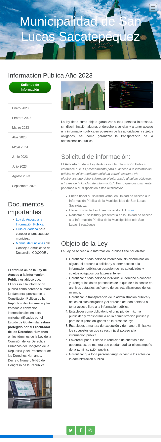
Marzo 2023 (20, 127)
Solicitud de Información (30, 87)
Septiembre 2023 (24, 186)
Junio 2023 (20, 156)
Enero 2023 (20, 108)
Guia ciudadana (27, 229)
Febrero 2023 (21, 118)
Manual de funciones (30, 243)
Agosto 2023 (21, 176)
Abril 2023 (19, 137)
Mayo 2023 (20, 147)
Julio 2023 (19, 166)
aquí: (131, 210)
